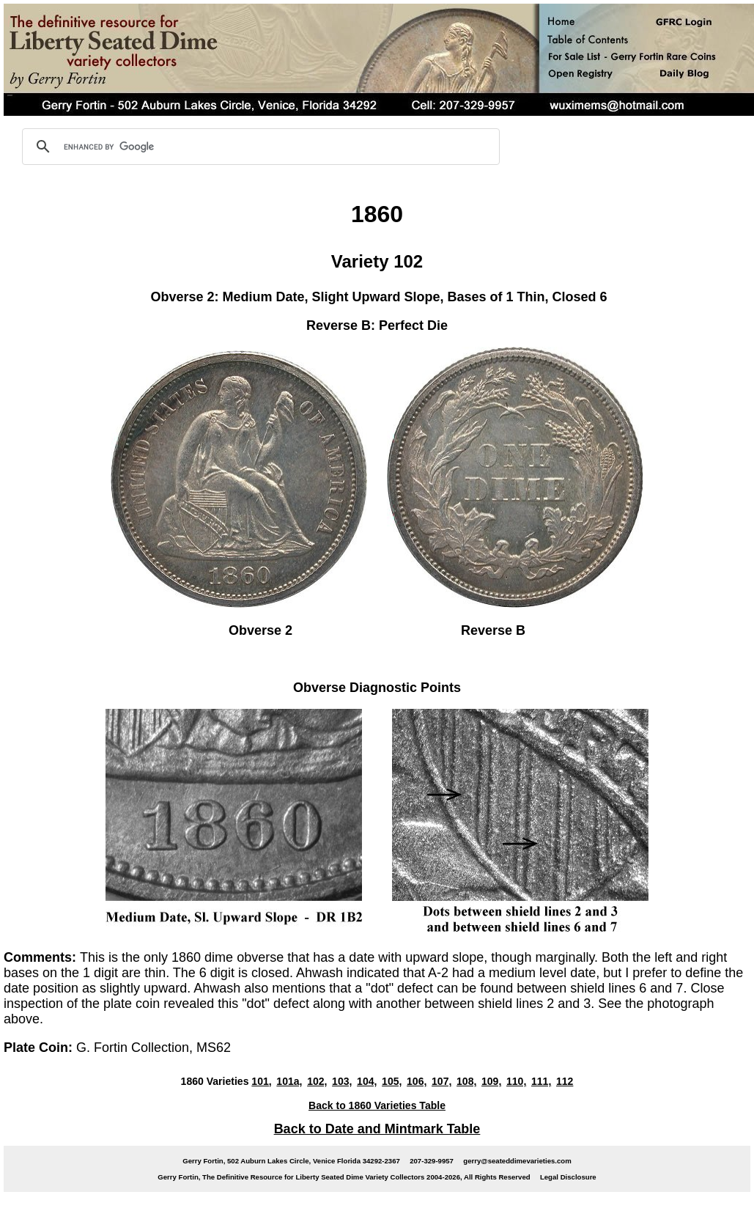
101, (261, 1081)
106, (416, 1081)
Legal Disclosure (568, 1177)
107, (441, 1081)
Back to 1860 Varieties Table (377, 1105)
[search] (259, 146)
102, (317, 1081)
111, (541, 1081)
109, (491, 1081)
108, (466, 1081)
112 (564, 1081)
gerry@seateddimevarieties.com (517, 1161)
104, (367, 1081)
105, (392, 1081)
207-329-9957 (432, 1161)
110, (516, 1081)
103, (342, 1081)
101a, (289, 1081)
